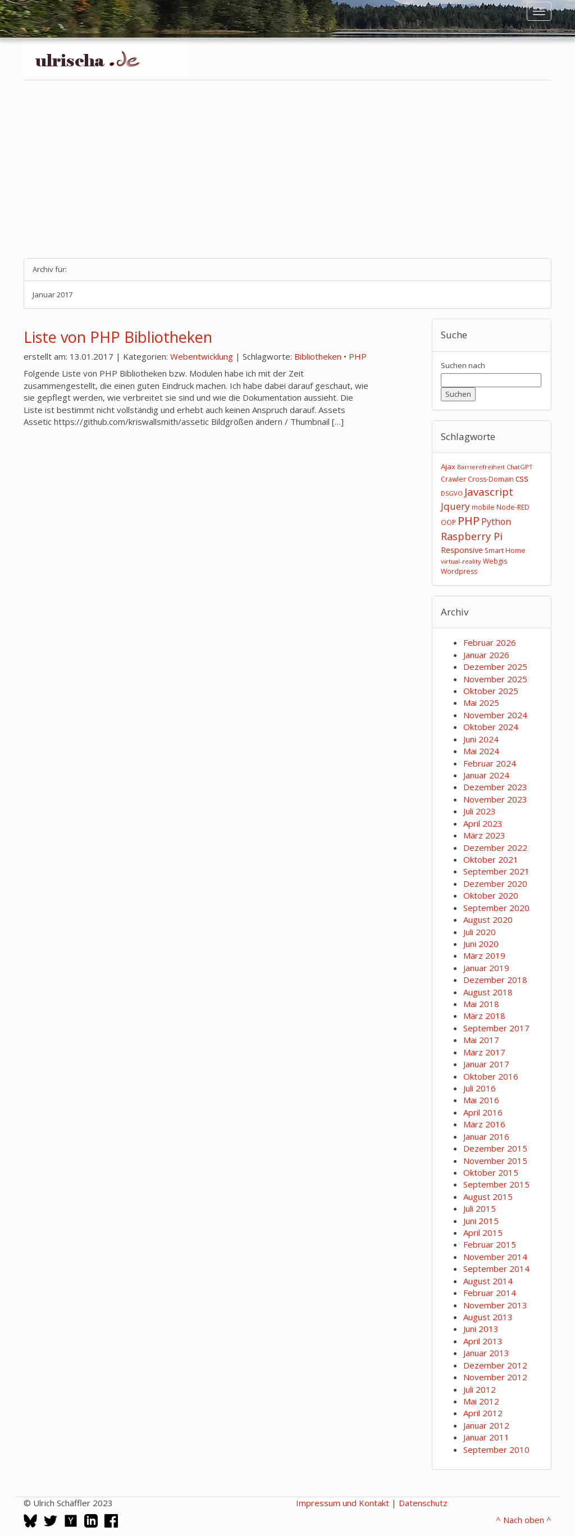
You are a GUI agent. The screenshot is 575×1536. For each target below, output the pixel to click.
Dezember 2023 (495, 786)
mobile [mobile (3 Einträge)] (483, 507)
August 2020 (488, 919)
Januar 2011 (486, 1437)
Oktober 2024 (490, 726)
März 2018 (484, 1015)
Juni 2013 (481, 1328)
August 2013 (488, 1316)
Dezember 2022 (495, 847)
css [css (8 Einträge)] (521, 478)
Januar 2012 (486, 1425)
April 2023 (483, 823)
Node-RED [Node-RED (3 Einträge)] (513, 507)
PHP (358, 356)
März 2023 (484, 835)
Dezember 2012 (495, 1365)
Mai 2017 (481, 1039)
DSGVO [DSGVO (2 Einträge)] (452, 493)
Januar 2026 (486, 654)
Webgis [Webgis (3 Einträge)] (495, 561)
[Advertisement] (287, 169)
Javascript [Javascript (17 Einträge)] (488, 491)
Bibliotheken (317, 356)
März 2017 (484, 1052)
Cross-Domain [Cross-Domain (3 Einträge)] (491, 479)
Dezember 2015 (495, 1148)
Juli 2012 (479, 1389)
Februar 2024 (489, 763)
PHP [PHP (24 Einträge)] (469, 520)
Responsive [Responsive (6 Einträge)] (462, 549)
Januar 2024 (486, 775)
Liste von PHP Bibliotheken (118, 337)
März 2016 (484, 1124)
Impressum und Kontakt (342, 1502)
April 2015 (483, 1232)
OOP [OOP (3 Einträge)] (448, 522)
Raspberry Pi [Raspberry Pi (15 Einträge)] (472, 536)
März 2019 (484, 955)
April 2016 (483, 1112)
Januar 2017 (486, 1064)
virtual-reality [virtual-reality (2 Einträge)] (461, 561)
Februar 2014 (489, 1292)
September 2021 (496, 871)
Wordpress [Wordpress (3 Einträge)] (459, 571)
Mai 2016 (481, 1099)
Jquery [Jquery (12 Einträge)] (455, 506)
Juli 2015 (479, 1208)
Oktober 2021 (490, 859)
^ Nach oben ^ (523, 1519)
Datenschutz (423, 1502)
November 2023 (495, 799)
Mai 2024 (481, 750)
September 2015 (496, 1184)
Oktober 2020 (490, 895)
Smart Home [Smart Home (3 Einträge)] (505, 550)
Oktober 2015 (490, 1172)
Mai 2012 (481, 1401)
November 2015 (495, 1160)
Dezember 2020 (495, 883)
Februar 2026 (489, 642)
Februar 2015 (489, 1244)
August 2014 (488, 1280)
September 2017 (496, 1028)
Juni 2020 (481, 943)
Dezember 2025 (495, 666)
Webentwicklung (201, 356)
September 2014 (496, 1268)
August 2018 (488, 992)
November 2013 (495, 1305)
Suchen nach (463, 365)
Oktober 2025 (490, 690)
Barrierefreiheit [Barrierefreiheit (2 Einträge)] (481, 467)
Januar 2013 (486, 1352)
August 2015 (488, 1196)
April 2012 (483, 1413)
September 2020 (496, 907)
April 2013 (483, 1341)
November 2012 (495, 1377)
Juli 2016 (479, 1088)
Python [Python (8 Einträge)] (496, 521)
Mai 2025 (481, 702)
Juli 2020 (479, 931)
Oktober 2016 (490, 1076)
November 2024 (495, 715)
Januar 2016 (486, 1136)
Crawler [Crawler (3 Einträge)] (453, 479)
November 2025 (495, 679)
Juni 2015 (481, 1220)
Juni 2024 (481, 739)
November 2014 (495, 1256)
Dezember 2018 (495, 979)
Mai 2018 (481, 1003)
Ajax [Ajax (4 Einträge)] (448, 466)
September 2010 (496, 1449)
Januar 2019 (486, 967)
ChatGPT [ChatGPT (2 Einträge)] (519, 467)
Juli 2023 (479, 811)
